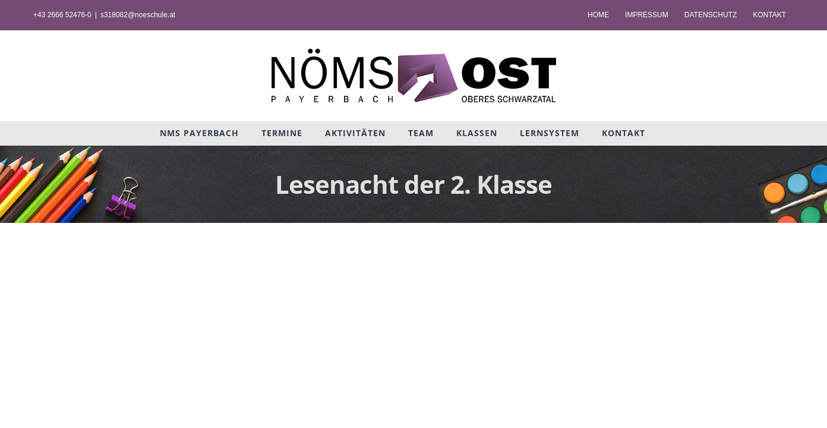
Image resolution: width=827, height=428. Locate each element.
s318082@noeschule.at (137, 15)
